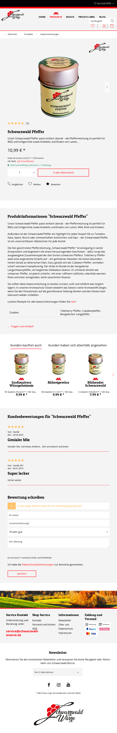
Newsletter (64, 620)
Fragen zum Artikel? (21, 326)
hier (73, 301)
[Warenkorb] (112, 26)
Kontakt (36, 620)
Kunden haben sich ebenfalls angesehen (77, 345)
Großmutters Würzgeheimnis (21, 383)
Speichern (22, 573)
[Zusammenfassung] (58, 523)
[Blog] (102, 16)
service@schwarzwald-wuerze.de (22, 633)
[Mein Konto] (104, 26)
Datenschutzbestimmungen (38, 564)
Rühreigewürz (58, 382)
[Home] (42, 16)
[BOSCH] (70, 16)
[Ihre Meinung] (58, 543)
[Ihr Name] (58, 515)
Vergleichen (15, 184)
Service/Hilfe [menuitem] (103, 3)
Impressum (64, 633)
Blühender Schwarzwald (95, 383)
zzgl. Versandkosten (25, 161)
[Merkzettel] (93, 26)
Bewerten (53, 184)
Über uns (63, 624)
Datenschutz (65, 628)
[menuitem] (42, 16)
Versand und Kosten (43, 624)
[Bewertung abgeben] (58, 532)
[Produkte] (56, 16)
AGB (34, 628)
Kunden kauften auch (26, 345)
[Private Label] (86, 16)
